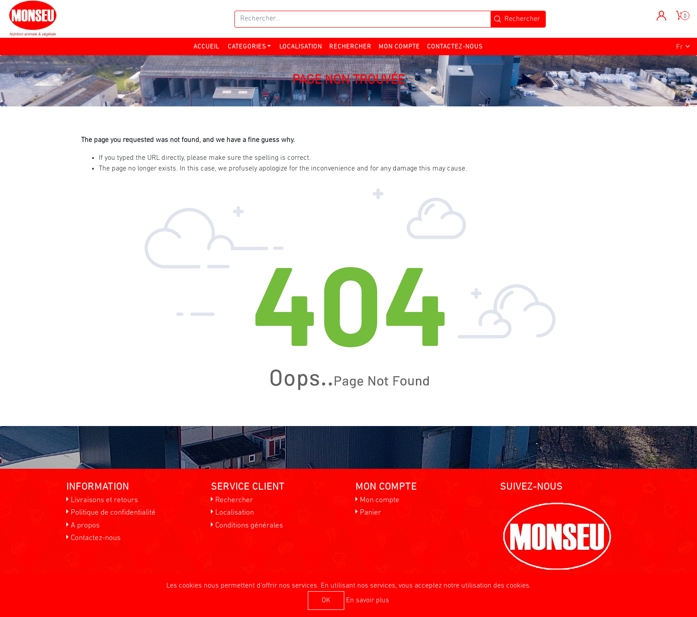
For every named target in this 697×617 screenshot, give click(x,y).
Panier (370, 512)
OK (326, 600)
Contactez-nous (455, 47)
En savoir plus (367, 600)
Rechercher (350, 47)
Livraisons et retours (104, 500)
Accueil (206, 47)
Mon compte (399, 47)
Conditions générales (249, 525)
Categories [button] (247, 47)
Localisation (300, 47)
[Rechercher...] (362, 19)
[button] (661, 16)
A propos (85, 525)
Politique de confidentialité (113, 512)
